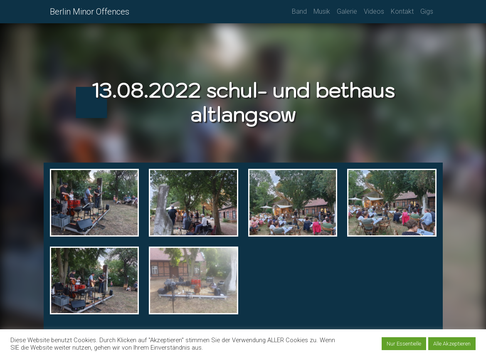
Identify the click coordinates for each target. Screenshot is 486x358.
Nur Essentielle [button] (404, 344)
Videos (374, 11)
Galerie (347, 11)
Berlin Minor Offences (89, 12)
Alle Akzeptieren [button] (452, 344)
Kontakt (402, 11)
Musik (321, 11)
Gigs (426, 11)
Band (299, 11)
